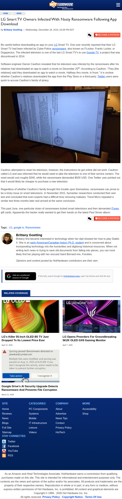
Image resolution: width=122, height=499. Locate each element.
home (5, 13)
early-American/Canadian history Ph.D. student (57, 242)
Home (5, 409)
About (59, 409)
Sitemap (7, 432)
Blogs (5, 423)
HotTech (60, 432)
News (19, 13)
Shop (85, 413)
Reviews (7, 413)
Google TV (93, 52)
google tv (19, 227)
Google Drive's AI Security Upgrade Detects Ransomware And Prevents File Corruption (30, 388)
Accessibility (89, 409)
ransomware (59, 48)
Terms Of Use (93, 497)
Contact (60, 423)
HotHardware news (71, 276)
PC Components (38, 409)
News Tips (61, 418)
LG (56, 44)
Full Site (6, 427)
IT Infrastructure (38, 423)
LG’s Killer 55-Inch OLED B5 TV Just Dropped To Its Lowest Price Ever (25, 338)
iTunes (115, 208)
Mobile (32, 418)
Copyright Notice (72, 497)
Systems (34, 413)
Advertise (61, 413)
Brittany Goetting (29, 235)
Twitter (101, 76)
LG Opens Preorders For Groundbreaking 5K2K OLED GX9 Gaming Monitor (89, 338)
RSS (10, 455)
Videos (33, 432)
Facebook (13, 446)
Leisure (33, 427)
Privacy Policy (64, 427)
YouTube (13, 450)
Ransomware (32, 227)
